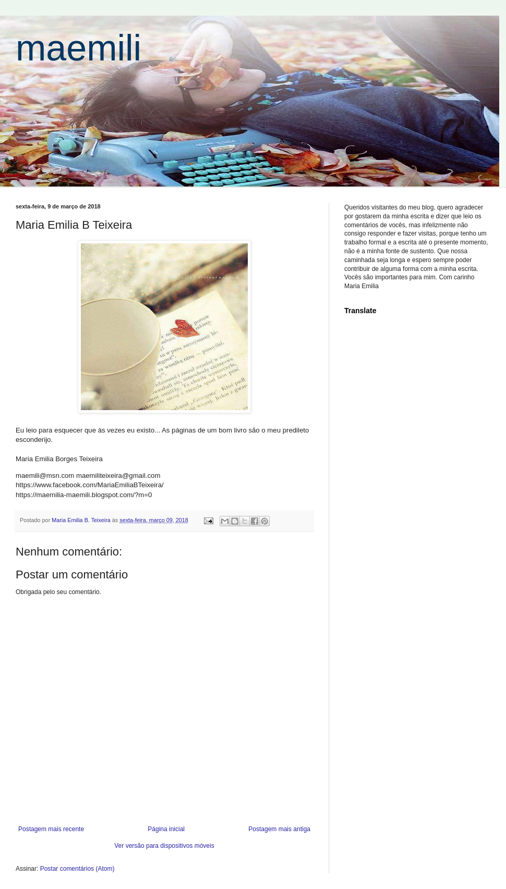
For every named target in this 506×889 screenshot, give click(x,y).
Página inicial (166, 829)
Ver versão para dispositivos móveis (164, 845)
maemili (78, 48)
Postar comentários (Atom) (77, 868)
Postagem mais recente (51, 829)
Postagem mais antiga (279, 829)
